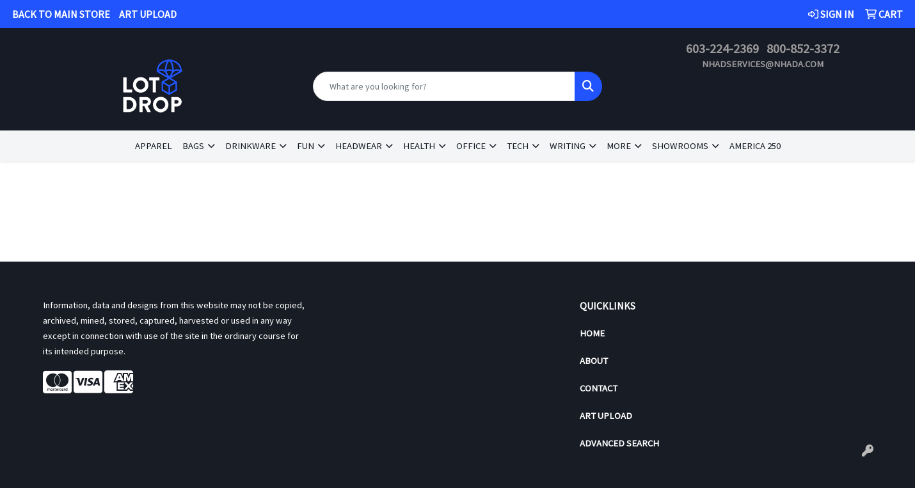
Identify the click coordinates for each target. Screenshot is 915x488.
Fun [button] (305, 146)
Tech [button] (518, 146)
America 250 (755, 146)
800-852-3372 (803, 48)
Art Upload (606, 415)
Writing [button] (567, 146)
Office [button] (471, 146)
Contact (598, 388)
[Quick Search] (444, 86)
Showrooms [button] (680, 146)
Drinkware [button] (250, 146)
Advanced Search (619, 443)
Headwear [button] (358, 146)
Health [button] (419, 146)
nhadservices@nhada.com (763, 64)
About (594, 360)
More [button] (619, 146)
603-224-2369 (722, 48)
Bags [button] (193, 146)
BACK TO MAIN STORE (61, 14)
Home (592, 333)
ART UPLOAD (148, 14)
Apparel (153, 146)
